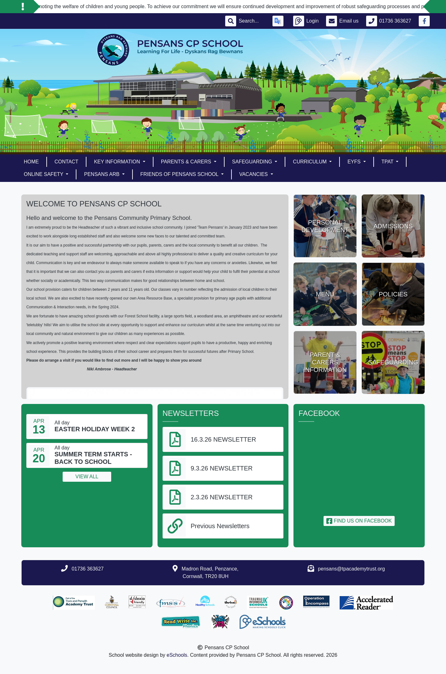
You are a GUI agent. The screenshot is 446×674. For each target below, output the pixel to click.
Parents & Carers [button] (187, 161)
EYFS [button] (354, 161)
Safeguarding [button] (252, 161)
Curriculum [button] (310, 161)
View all (86, 476)
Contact (66, 161)
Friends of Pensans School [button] (180, 174)
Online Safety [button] (44, 174)
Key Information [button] (117, 161)
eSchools (177, 655)
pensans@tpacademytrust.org (351, 568)
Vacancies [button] (254, 174)
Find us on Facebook (359, 520)
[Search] (251, 21)
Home (31, 161)
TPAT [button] (388, 161)
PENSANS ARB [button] (102, 174)
